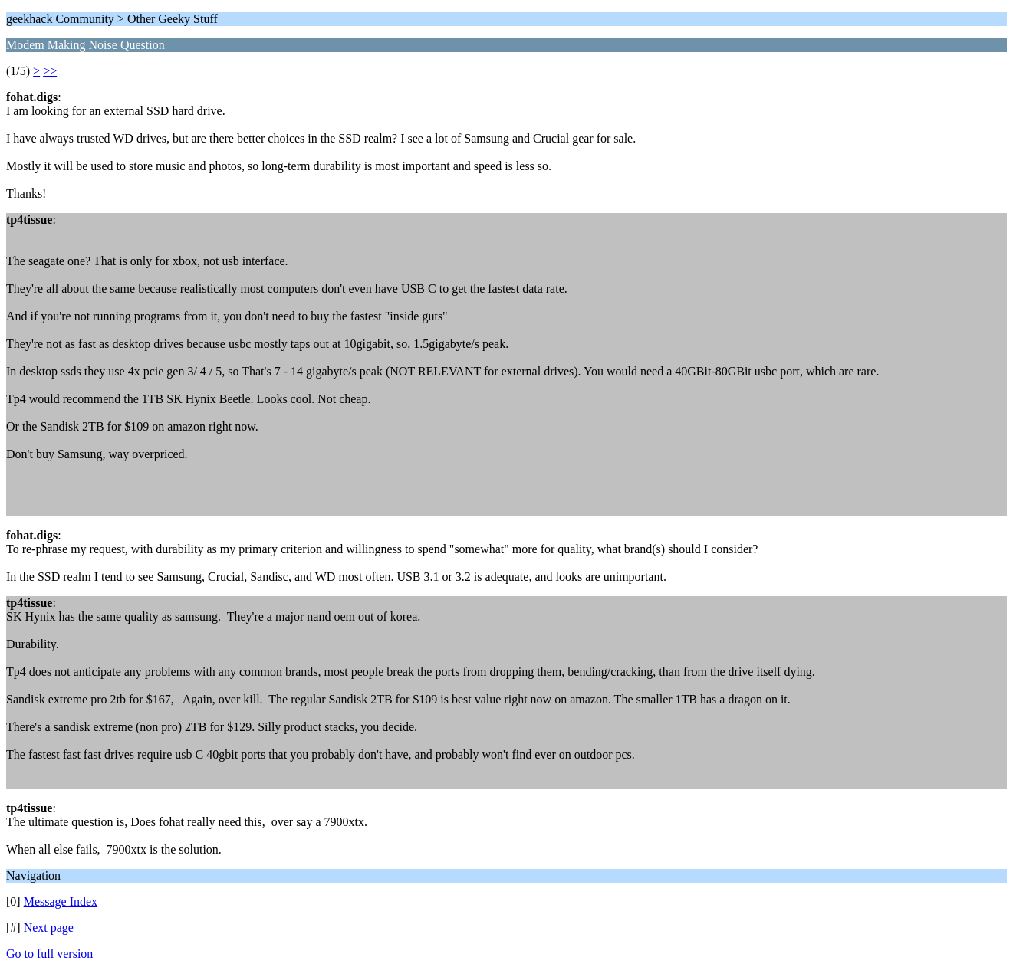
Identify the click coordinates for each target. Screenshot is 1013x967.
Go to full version (49, 953)
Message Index (60, 901)
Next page (49, 927)
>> (50, 70)
